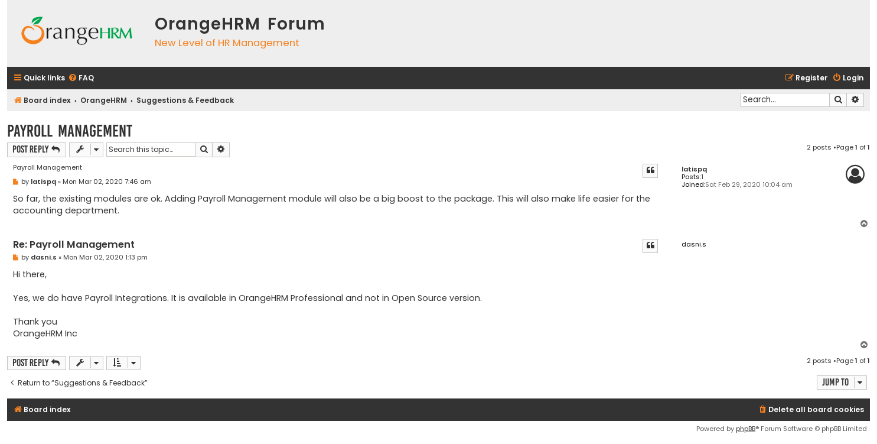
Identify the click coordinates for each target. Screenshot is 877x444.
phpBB (745, 428)
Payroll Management (69, 131)
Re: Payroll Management (74, 245)
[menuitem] (81, 78)
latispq (694, 169)
